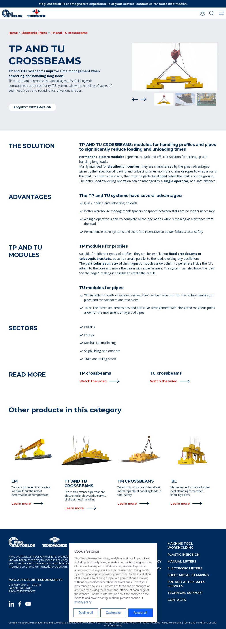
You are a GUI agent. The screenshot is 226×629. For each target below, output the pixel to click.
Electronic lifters (34, 32)
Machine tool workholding (180, 545)
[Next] (143, 99)
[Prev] (135, 99)
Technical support (185, 593)
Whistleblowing (113, 625)
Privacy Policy (111, 622)
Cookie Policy (128, 622)
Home (13, 32)
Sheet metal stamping (188, 575)
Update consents (171, 622)
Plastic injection (184, 555)
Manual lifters (182, 561)
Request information (32, 107)
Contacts (177, 600)
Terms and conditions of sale (199, 622)
